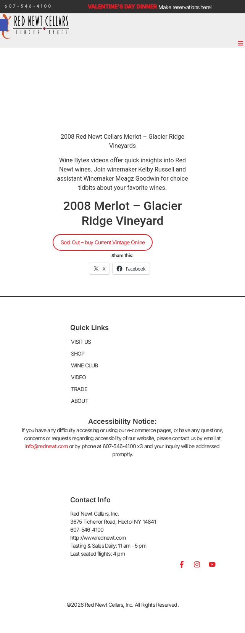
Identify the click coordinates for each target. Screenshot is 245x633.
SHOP (78, 353)
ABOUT (79, 400)
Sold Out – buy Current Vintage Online (103, 242)
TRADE (79, 389)
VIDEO (78, 377)
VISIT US (81, 341)
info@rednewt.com (46, 446)
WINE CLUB (84, 365)
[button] (241, 43)
